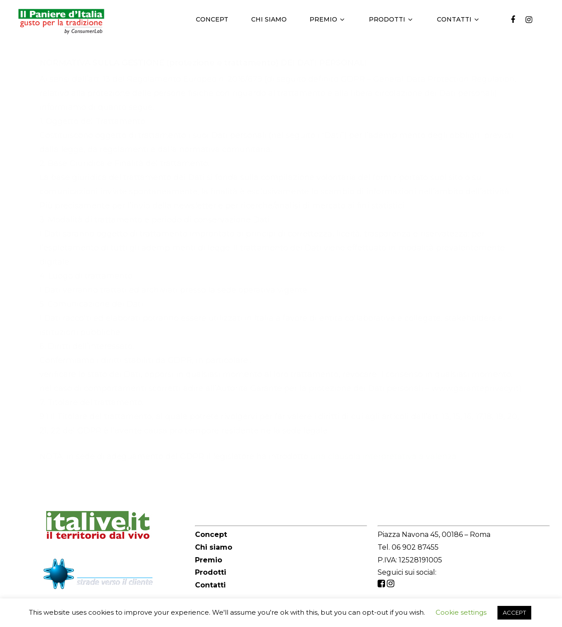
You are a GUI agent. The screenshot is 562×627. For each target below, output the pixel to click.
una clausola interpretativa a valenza (383, 456)
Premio (327, 19)
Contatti (458, 19)
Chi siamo (269, 19)
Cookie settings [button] (461, 612)
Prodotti (390, 19)
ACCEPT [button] (514, 612)
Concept (212, 19)
